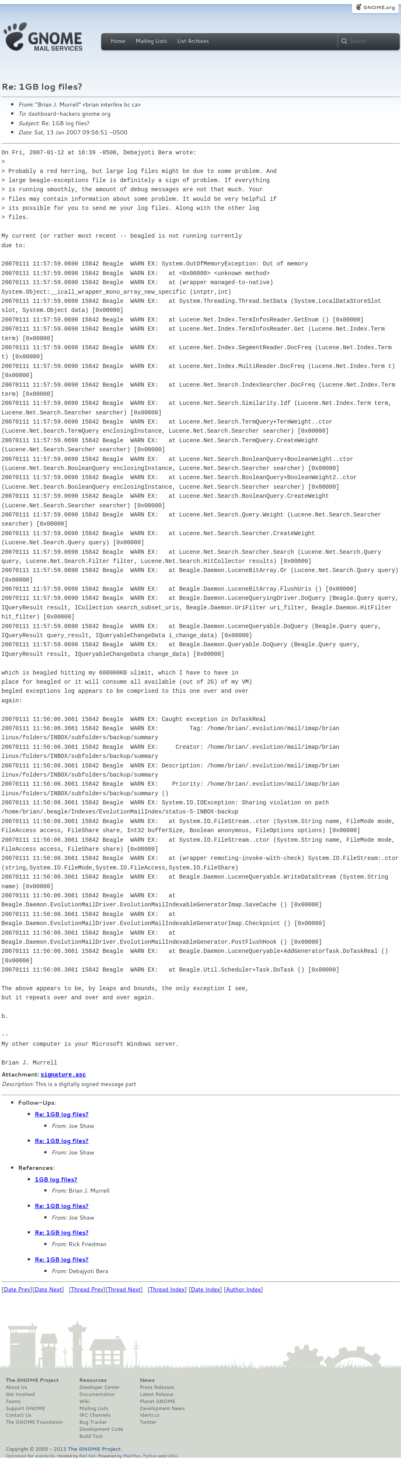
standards (45, 1455)
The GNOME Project (32, 1379)
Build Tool (90, 1435)
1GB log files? (56, 1179)
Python (150, 1455)
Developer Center (99, 1386)
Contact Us (19, 1414)
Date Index (205, 1289)
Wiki (84, 1401)
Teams (13, 1401)
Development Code (101, 1428)
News (147, 1379)
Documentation (96, 1394)
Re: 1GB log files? (62, 1114)
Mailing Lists (151, 41)
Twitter (148, 1421)
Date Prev (17, 1289)
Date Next (48, 1289)
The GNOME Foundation (34, 1421)
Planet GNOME (157, 1401)
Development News (162, 1408)
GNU (172, 1455)
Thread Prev (87, 1289)
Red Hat (87, 1455)
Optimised (16, 1455)
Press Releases (157, 1386)
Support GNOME (26, 1408)
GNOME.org (379, 7)
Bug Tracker (93, 1421)
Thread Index (167, 1289)
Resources (93, 1379)
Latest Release (156, 1394)
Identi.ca (150, 1414)
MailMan (132, 1455)
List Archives (193, 41)
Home (118, 41)
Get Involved (20, 1394)
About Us (16, 1386)
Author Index (243, 1289)
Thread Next (124, 1289)
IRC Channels (95, 1414)
